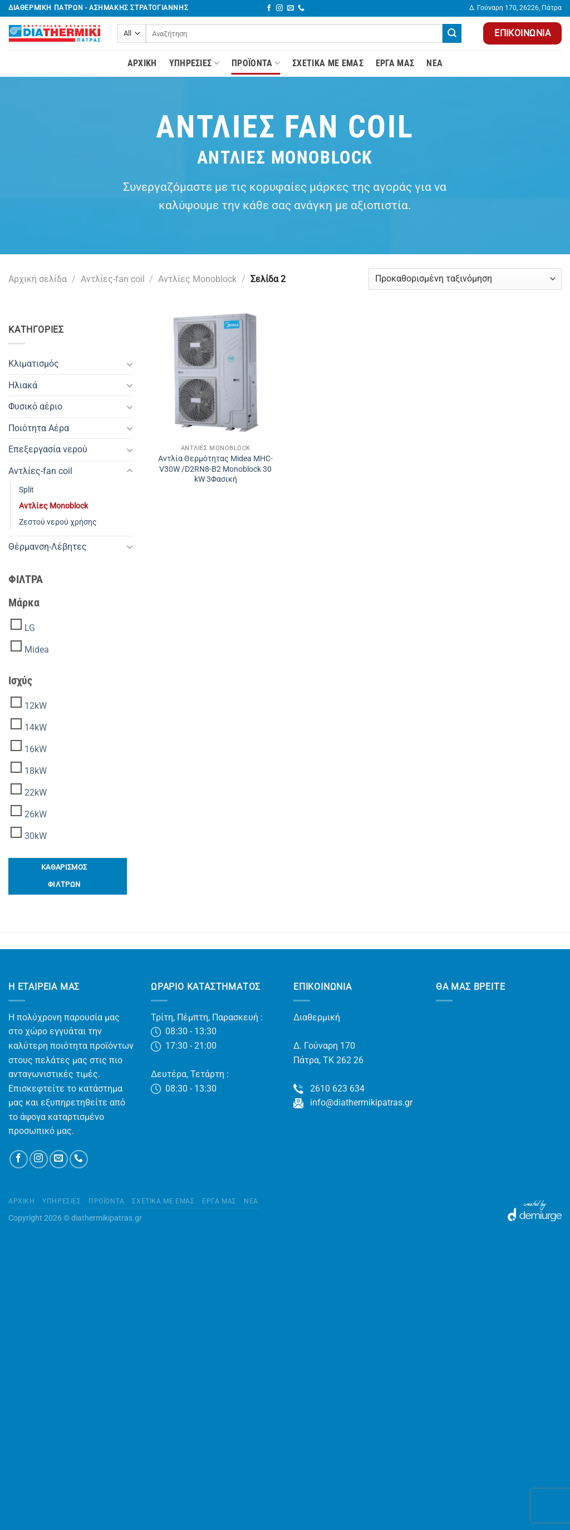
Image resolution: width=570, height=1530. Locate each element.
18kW (35, 771)
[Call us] (301, 8)
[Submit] (452, 33)
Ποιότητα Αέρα (38, 428)
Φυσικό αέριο (35, 406)
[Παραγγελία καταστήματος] (465, 279)
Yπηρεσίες (194, 63)
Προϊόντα (256, 63)
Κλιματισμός (33, 363)
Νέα (434, 63)
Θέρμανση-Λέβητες (47, 546)
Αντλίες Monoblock (197, 279)
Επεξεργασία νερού (47, 449)
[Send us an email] (290, 8)
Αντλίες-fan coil (113, 279)
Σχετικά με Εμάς (327, 63)
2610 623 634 (329, 1088)
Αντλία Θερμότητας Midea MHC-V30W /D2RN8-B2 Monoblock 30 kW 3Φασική (215, 469)
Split (26, 490)
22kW (35, 792)
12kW (35, 705)
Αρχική (142, 63)
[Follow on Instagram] (279, 8)
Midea (36, 649)
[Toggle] (129, 364)
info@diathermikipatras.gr (352, 1102)
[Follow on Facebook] (269, 8)
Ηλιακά (22, 385)
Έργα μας (395, 63)
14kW (35, 727)
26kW (35, 814)
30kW (35, 836)
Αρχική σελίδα (37, 279)
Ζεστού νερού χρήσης (58, 522)
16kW (35, 749)
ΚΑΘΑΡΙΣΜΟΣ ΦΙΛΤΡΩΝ (64, 876)
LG (29, 628)
